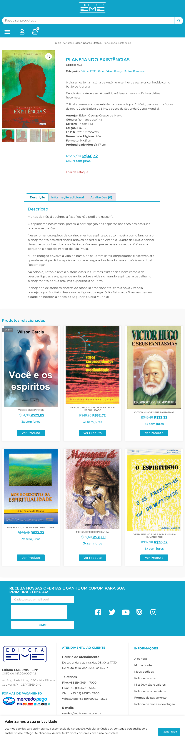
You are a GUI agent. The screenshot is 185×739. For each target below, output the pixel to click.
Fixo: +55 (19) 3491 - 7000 (79, 682)
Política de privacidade (150, 691)
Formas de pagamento (150, 697)
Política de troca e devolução (154, 704)
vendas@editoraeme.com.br (82, 713)
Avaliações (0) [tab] (101, 197)
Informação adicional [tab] (67, 197)
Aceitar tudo (167, 731)
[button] (7, 32)
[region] (92, 728)
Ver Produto (31, 433)
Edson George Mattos (87, 42)
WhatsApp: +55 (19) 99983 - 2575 (84, 698)
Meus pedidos (144, 671)
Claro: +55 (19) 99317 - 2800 (80, 693)
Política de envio (145, 678)
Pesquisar (178, 20)
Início (57, 42)
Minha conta (143, 665)
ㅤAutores (68, 42)
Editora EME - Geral (92, 71)
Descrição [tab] (37, 197)
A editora (140, 658)
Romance (139, 71)
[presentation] (39, 612)
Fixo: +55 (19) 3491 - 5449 (79, 688)
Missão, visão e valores (150, 684)
